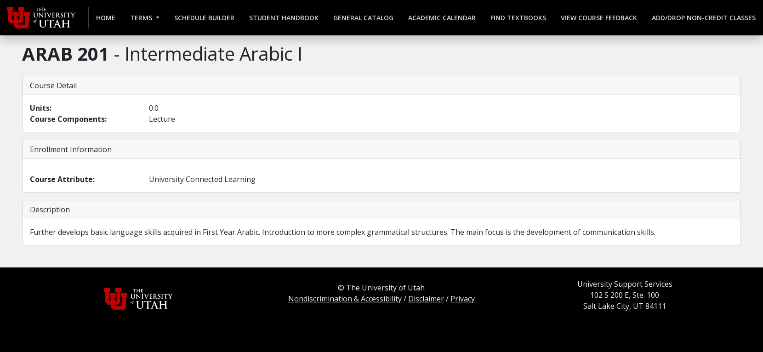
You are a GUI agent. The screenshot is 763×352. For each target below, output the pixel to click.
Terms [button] (142, 17)
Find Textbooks (518, 17)
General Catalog (363, 17)
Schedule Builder (204, 17)
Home (105, 17)
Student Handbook (284, 17)
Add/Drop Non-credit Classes (704, 17)
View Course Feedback (599, 17)
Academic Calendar (442, 17)
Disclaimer (426, 299)
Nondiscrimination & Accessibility (345, 299)
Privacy (462, 299)
